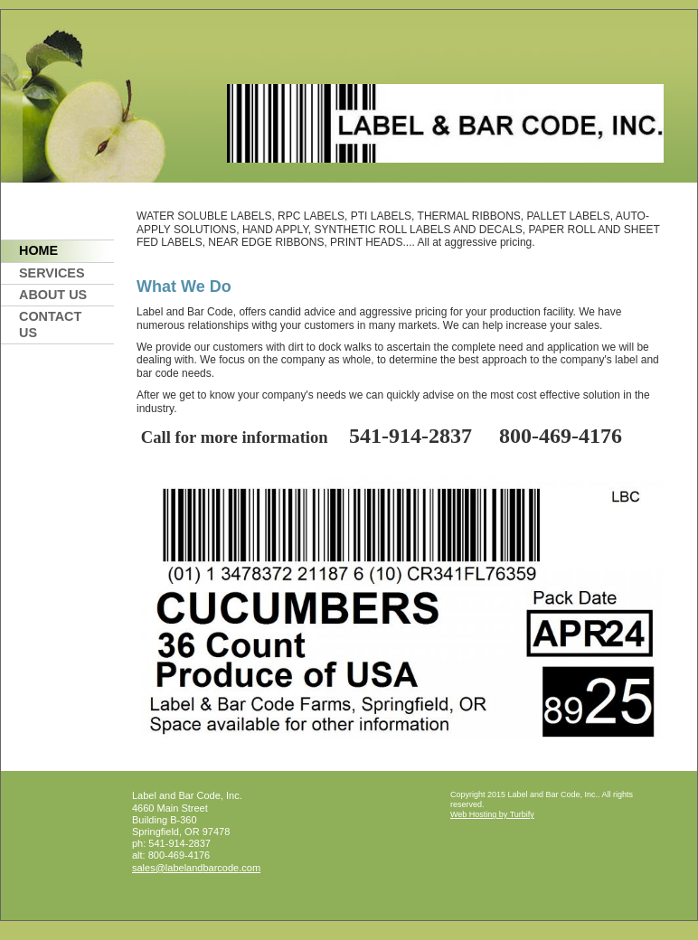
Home (38, 250)
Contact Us (50, 324)
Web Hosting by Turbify (492, 814)
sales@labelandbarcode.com (196, 867)
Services (52, 273)
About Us (53, 294)
